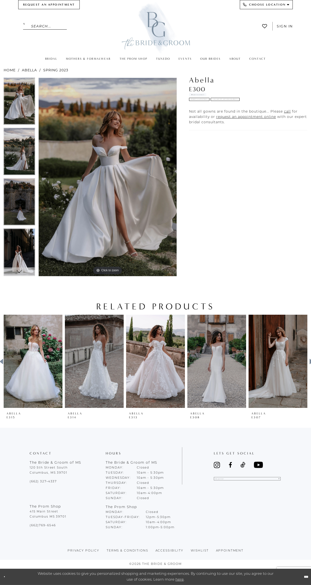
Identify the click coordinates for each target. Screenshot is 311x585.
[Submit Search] (27, 26)
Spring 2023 (55, 70)
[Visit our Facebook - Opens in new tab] (230, 465)
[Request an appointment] (49, 4)
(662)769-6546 (43, 525)
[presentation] (33, 361)
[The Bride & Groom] (155, 27)
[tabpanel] (19, 103)
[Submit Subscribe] (276, 482)
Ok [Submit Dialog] (302, 577)
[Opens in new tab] (287, 142)
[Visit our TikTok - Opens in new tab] (243, 465)
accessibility (169, 550)
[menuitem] (49, 4)
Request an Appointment (222, 113)
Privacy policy (83, 550)
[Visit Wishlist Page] (265, 26)
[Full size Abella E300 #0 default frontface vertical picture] (108, 177)
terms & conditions (127, 550)
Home (10, 70)
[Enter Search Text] (45, 26)
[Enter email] (247, 482)
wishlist (200, 550)
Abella (29, 70)
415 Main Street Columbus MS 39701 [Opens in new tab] (48, 514)
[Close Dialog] (8, 577)
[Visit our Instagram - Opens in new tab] (217, 465)
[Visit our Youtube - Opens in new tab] (258, 464)
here (179, 579)
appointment (230, 550)
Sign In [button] (285, 26)
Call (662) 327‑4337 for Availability (235, 126)
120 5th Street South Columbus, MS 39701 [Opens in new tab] (49, 470)
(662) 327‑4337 (43, 481)
